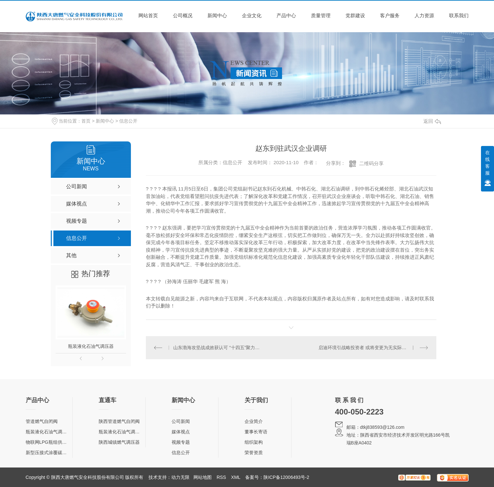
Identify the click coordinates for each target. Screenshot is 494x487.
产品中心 (286, 15)
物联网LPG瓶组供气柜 (48, 442)
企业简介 (254, 421)
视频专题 (181, 442)
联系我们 (459, 15)
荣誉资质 (254, 452)
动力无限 (180, 477)
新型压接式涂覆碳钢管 (48, 452)
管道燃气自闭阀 (42, 421)
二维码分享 (371, 163)
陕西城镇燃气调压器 (119, 442)
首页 (86, 121)
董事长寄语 (256, 431)
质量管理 (321, 15)
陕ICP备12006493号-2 (286, 477)
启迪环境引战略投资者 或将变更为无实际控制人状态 (371, 347)
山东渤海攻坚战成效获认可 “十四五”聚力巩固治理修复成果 (218, 347)
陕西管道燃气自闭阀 (119, 421)
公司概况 (182, 15)
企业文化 (251, 15)
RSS (221, 477)
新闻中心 (217, 15)
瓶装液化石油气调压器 (91, 346)
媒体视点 (181, 431)
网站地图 (202, 477)
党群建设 (355, 15)
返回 (432, 121)
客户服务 (390, 15)
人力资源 (424, 15)
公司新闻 (181, 421)
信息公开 (128, 121)
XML (235, 477)
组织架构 (254, 442)
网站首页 (148, 15)
